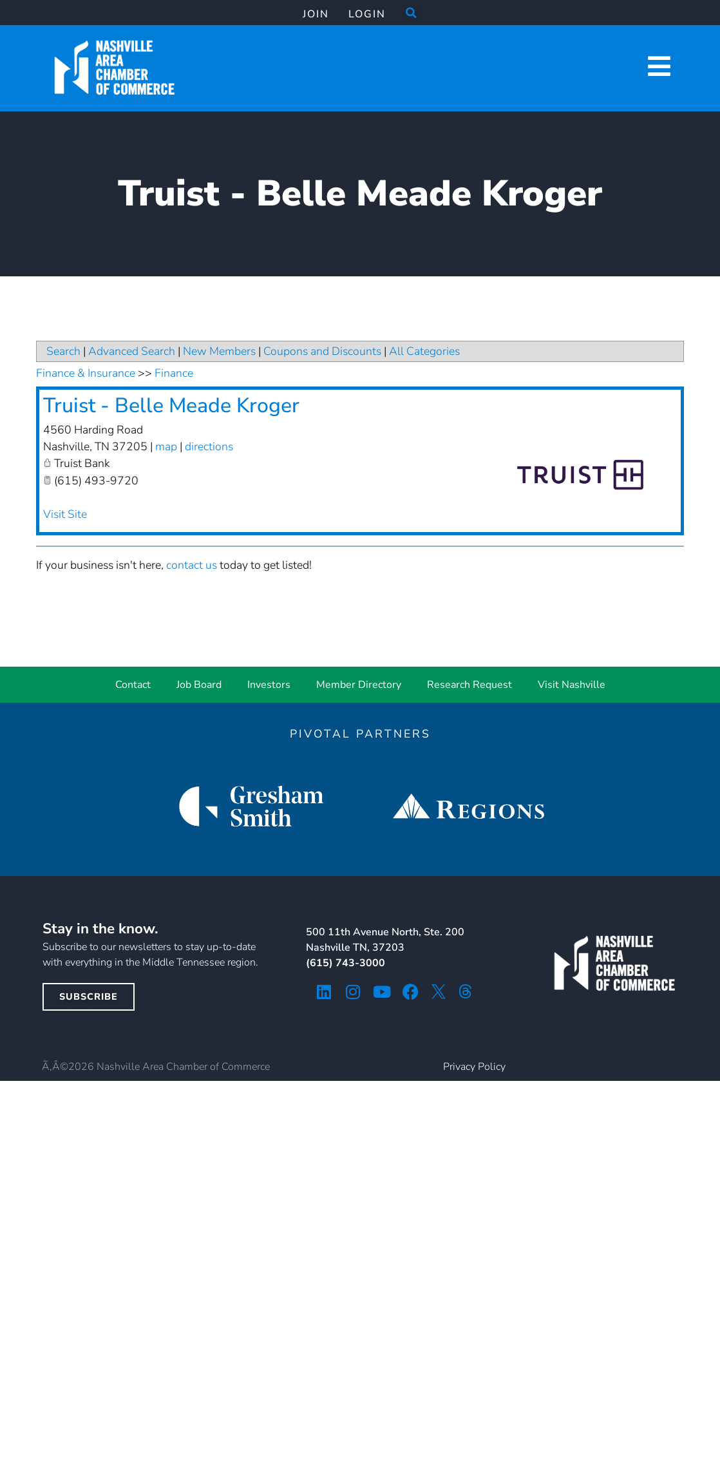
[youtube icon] (382, 992)
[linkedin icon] (324, 992)
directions (209, 446)
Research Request (469, 685)
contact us (191, 565)
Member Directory (358, 685)
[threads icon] (466, 991)
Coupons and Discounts (322, 351)
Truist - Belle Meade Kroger (171, 405)
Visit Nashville (571, 685)
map (166, 446)
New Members (219, 351)
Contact (133, 685)
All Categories (424, 351)
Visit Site (65, 514)
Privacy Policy (474, 1067)
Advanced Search (131, 351)
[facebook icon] (411, 992)
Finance (174, 373)
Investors (268, 685)
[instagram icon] (353, 992)
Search (63, 351)
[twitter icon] (438, 991)
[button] (411, 13)
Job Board (199, 685)
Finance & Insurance (85, 373)
